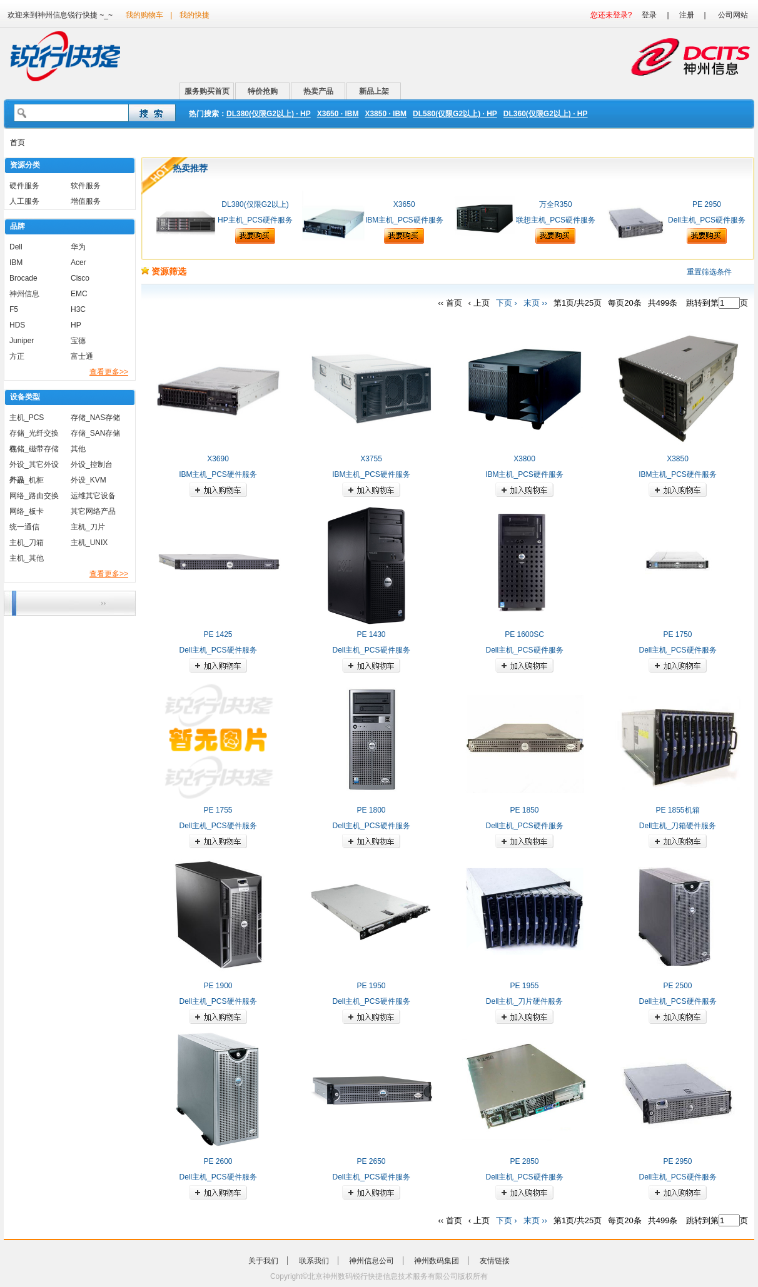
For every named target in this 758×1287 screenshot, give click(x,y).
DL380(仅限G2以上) (254, 204)
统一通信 (24, 527)
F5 (13, 309)
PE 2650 (370, 1161)
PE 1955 (524, 985)
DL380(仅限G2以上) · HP (268, 113)
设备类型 (25, 397)
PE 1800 (370, 810)
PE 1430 (370, 634)
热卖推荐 (190, 168)
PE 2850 (524, 1161)
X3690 (218, 458)
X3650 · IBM (338, 113)
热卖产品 (318, 91)
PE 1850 (524, 810)
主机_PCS (26, 417)
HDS (17, 325)
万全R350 (555, 204)
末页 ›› (535, 303)
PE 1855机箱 (677, 810)
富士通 (82, 356)
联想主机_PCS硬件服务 (555, 220)
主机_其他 (26, 558)
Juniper (21, 340)
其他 (78, 448)
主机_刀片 (88, 527)
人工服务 (24, 201)
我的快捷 (194, 15)
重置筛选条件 (709, 272)
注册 (686, 15)
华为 (78, 247)
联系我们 (314, 1260)
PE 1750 (677, 634)
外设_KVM (88, 480)
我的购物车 (144, 15)
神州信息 (24, 293)
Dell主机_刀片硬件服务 (524, 1001)
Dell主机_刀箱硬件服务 (677, 825)
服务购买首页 (207, 91)
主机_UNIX (89, 542)
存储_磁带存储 (34, 448)
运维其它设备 (93, 495)
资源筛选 (163, 271)
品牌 (17, 226)
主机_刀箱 (26, 542)
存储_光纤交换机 (34, 435)
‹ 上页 (479, 303)
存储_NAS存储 (95, 417)
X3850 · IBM (386, 113)
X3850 (678, 458)
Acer (78, 262)
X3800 (524, 458)
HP (76, 325)
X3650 (404, 204)
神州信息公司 (371, 1260)
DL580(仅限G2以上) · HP (455, 113)
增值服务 (86, 201)
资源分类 (25, 165)
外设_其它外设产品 (34, 466)
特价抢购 (263, 91)
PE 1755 (217, 810)
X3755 (371, 458)
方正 (16, 356)
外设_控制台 (92, 464)
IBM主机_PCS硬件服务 (404, 220)
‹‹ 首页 (450, 303)
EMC (79, 293)
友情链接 (495, 1260)
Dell (16, 247)
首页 (17, 142)
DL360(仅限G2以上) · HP (545, 113)
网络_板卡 (26, 511)
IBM (16, 262)
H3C (78, 309)
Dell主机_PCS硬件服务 (706, 220)
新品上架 (374, 91)
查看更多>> (108, 372)
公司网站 (733, 15)
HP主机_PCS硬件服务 (255, 220)
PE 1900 (217, 985)
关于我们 (263, 1260)
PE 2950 (706, 204)
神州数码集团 (436, 1260)
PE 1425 (217, 634)
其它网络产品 (93, 511)
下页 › (506, 303)
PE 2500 (677, 985)
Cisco (80, 278)
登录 (649, 15)
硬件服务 (24, 185)
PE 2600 (217, 1161)
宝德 (78, 340)
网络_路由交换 (34, 495)
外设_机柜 (26, 480)
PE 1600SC (524, 634)
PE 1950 (370, 985)
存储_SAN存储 (95, 433)
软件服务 (86, 185)
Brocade (23, 278)
